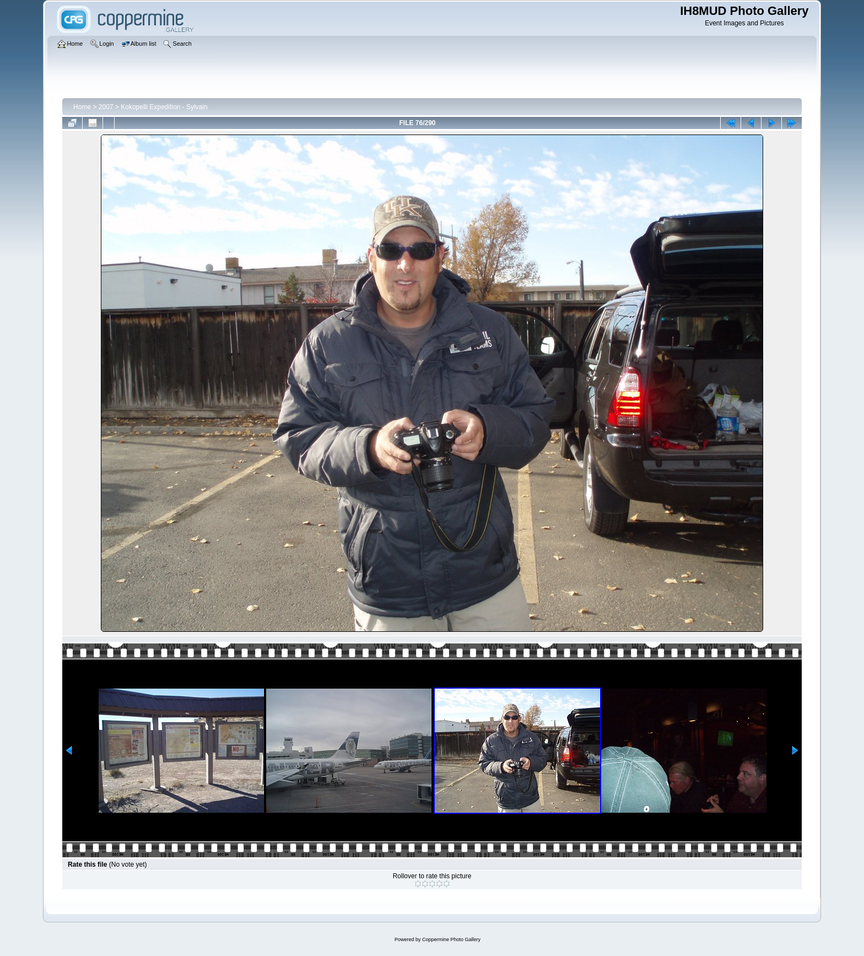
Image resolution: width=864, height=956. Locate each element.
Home (82, 107)
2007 (106, 107)
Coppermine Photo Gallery (451, 939)
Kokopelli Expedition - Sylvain (164, 107)
